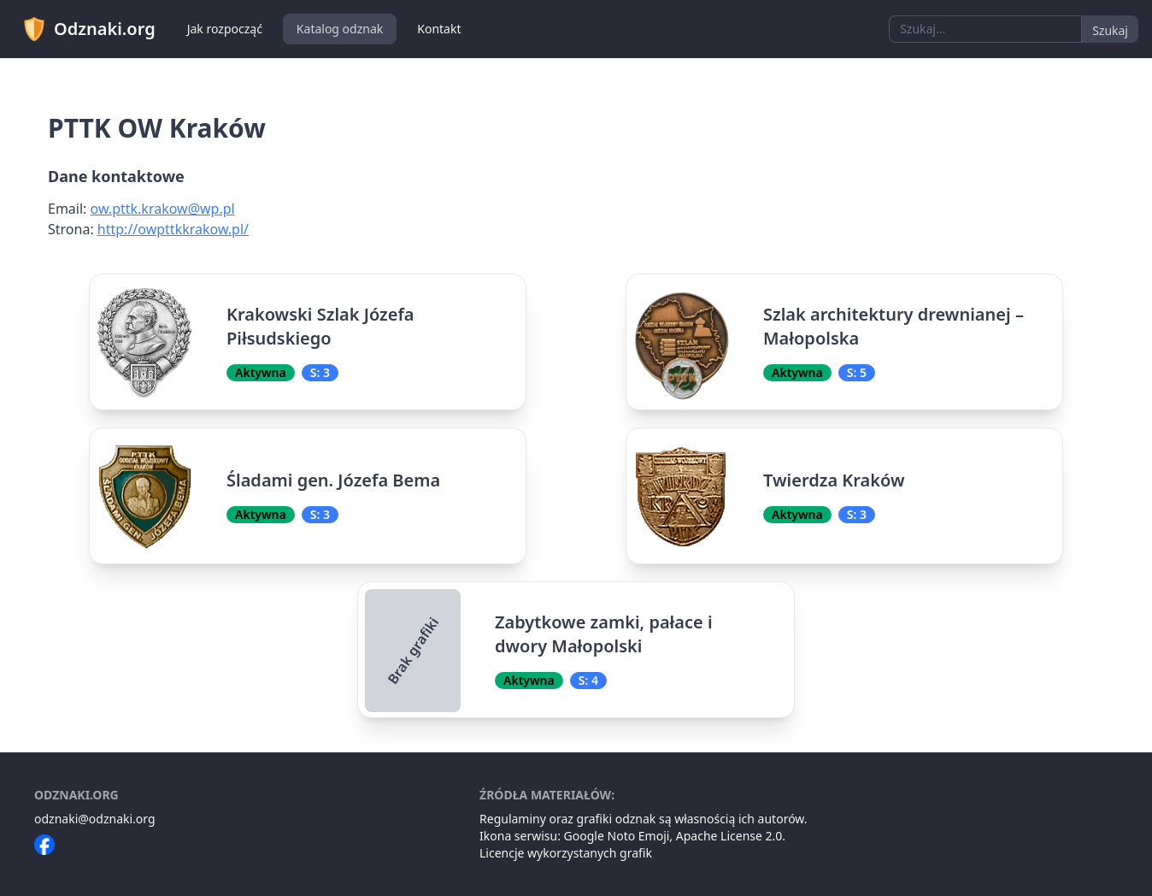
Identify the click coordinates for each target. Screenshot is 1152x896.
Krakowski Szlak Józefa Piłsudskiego (320, 326)
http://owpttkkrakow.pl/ (173, 229)
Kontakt (439, 29)
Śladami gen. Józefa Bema (333, 480)
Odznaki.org (88, 29)
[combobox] (985, 29)
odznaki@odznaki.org (95, 819)
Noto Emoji (639, 836)
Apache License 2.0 (729, 836)
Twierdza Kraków (834, 480)
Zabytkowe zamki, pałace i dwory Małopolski (604, 633)
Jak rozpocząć (224, 29)
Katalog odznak (340, 29)
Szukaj (1110, 30)
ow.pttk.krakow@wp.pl (163, 208)
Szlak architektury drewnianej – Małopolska (893, 326)
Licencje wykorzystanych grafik (565, 853)
